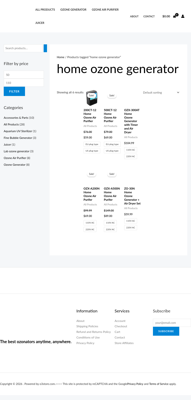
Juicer (39, 22)
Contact (149, 16)
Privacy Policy (85, 347)
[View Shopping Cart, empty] (169, 16)
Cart (117, 336)
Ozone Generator (73, 9)
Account (120, 325)
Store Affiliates (124, 347)
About (134, 16)
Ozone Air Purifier (105, 9)
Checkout (121, 331)
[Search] (47, 48)
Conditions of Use (88, 342)
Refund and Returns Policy (93, 336)
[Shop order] (159, 92)
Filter (14, 92)
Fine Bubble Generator (18, 138)
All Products (45, 9)
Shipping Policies (87, 331)
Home (61, 57)
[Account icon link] (182, 16)
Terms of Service (160, 388)
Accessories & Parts (16, 118)
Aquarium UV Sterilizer (18, 132)
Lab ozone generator (17, 152)
